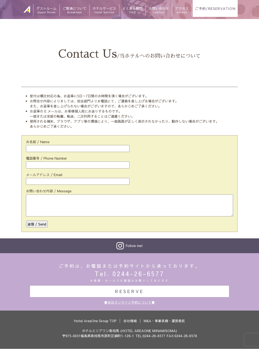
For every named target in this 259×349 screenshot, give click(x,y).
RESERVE (129, 291)
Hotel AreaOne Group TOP (95, 321)
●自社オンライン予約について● (129, 302)
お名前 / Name (37, 142)
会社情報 (130, 321)
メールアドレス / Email (44, 175)
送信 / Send (36, 224)
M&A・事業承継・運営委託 (165, 321)
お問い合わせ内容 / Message (48, 191)
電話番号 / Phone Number (46, 158)
